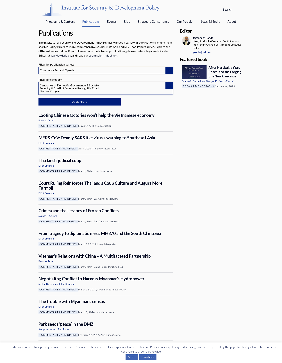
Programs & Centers (60, 21)
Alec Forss (63, 329)
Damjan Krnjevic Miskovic (220, 81)
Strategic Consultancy (153, 21)
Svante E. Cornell (47, 215)
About (232, 21)
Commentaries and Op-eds (58, 125)
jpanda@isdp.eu (61, 55)
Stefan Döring (46, 284)
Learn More (148, 357)
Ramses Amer (46, 120)
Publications (91, 21)
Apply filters (76, 101)
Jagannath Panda (203, 37)
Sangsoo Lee (45, 329)
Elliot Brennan (46, 143)
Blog (127, 21)
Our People (185, 21)
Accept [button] (131, 357)
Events (112, 21)
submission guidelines (103, 55)
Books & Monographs (198, 86)
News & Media (210, 21)
